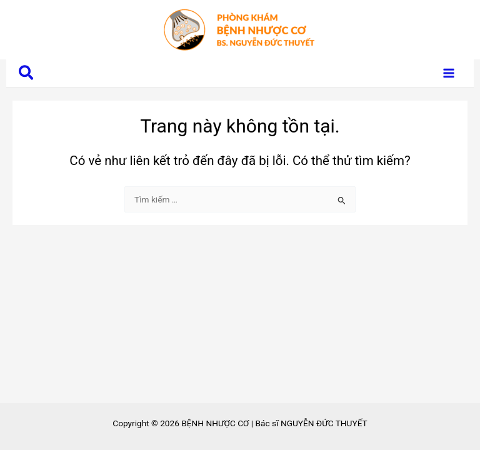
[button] (26, 73)
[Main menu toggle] (449, 73)
